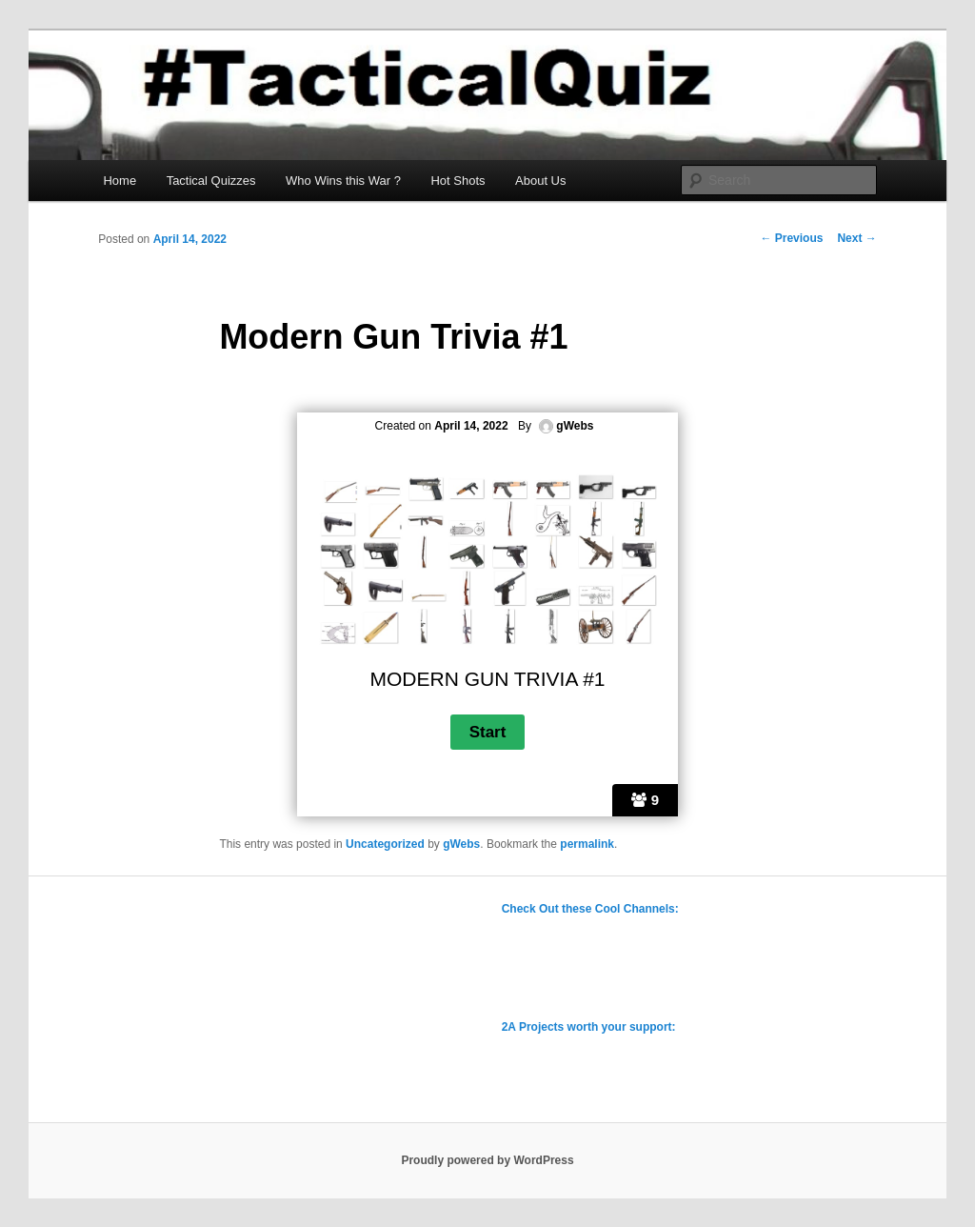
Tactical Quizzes (211, 180)
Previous (791, 238)
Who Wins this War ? (343, 180)
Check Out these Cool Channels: (590, 908)
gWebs (461, 844)
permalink (587, 844)
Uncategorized (385, 844)
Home (119, 180)
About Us (540, 180)
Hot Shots (457, 180)
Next (856, 238)
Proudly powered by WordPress (487, 1160)
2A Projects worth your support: (589, 1027)
